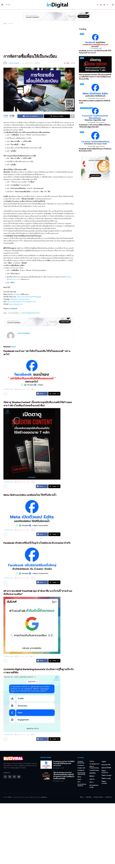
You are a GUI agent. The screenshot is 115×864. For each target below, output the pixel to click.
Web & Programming (94, 767)
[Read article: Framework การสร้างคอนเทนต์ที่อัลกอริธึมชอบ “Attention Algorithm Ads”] (95, 114)
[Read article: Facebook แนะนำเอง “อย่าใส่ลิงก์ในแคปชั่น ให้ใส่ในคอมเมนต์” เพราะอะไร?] (31, 372)
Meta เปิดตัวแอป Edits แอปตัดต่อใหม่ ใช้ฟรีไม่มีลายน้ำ (30, 495)
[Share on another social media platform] (72, 116)
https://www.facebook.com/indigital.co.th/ (21, 302)
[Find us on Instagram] (14, 776)
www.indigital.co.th (16, 304)
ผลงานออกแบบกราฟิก (93, 786)
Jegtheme (44, 797)
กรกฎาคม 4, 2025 (20, 482)
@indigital (17, 294)
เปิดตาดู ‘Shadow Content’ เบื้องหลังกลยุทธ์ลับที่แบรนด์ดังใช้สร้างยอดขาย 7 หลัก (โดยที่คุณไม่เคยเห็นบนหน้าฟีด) (95, 77)
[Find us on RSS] (107, 4)
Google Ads (81, 768)
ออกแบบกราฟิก (106, 764)
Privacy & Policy (98, 797)
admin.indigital (14, 63)
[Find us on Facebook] (97, 4)
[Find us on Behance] (19, 776)
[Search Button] (113, 4)
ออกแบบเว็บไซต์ (106, 767)
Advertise (88, 797)
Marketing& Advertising (81, 773)
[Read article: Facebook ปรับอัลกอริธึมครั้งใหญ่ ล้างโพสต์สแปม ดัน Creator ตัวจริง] (31, 560)
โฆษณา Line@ (106, 778)
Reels (79, 779)
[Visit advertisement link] (57, 18)
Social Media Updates (81, 784)
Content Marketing (86, 108)
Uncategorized (94, 764)
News (82, 34)
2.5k (33, 389)
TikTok (91, 761)
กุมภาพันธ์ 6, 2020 (27, 63)
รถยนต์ (104, 761)
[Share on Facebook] (30, 116)
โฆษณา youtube (104, 782)
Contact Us (108, 797)
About (81, 797)
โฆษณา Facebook (105, 771)
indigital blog (9, 389)
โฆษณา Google (106, 775)
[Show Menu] (2, 4)
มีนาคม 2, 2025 (19, 656)
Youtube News (94, 770)
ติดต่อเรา (92, 776)
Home (5, 23)
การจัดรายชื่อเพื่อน (13, 313)
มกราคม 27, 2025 (20, 734)
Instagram (80, 770)
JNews (10, 797)
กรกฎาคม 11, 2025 (20, 389)
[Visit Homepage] (57, 4)
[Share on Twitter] (57, 116)
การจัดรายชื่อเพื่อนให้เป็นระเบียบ (30, 313)
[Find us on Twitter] (101, 4)
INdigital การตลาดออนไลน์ (20, 299)
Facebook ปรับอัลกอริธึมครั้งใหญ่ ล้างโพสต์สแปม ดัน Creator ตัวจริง (36, 543)
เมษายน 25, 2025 (20, 578)
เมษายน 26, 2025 (20, 530)
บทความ (10, 23)
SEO (78, 781)
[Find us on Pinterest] (104, 4)
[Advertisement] (39, 39)
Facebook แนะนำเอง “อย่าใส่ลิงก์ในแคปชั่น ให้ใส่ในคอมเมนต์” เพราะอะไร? (63, 763)
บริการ (91, 782)
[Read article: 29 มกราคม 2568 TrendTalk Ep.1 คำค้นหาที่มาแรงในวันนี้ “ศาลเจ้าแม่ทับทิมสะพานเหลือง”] (31, 625)
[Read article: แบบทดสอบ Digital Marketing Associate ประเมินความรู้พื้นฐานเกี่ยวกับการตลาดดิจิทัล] (31, 703)
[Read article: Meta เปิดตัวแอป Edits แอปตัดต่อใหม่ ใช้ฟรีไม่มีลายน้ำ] (31, 513)
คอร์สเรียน (92, 773)
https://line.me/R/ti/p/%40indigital (29, 297)
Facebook (80, 765)
